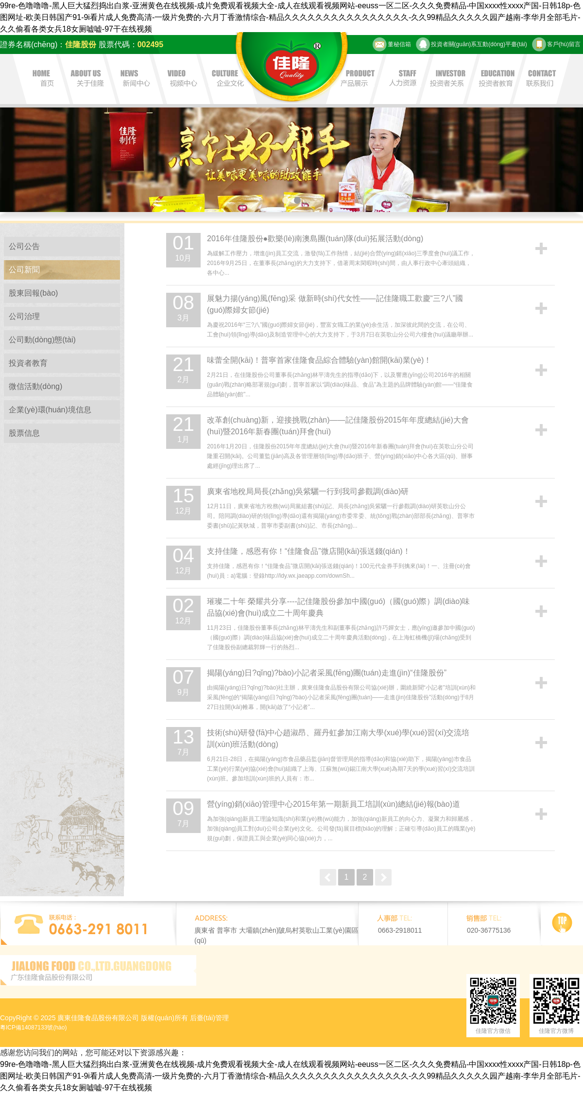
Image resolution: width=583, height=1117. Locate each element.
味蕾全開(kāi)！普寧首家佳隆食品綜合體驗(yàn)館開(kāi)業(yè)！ (319, 360)
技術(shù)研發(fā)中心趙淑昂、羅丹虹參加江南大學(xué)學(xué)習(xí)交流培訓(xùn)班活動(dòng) (338, 738)
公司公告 (24, 246)
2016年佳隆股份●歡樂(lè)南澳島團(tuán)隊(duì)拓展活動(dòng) (315, 238)
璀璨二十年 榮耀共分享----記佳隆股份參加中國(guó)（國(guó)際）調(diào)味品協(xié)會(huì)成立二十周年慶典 (338, 607)
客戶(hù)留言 (556, 44)
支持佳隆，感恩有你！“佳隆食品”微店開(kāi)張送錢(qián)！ (309, 551)
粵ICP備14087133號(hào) (33, 1027)
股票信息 (24, 433)
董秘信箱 (392, 44)
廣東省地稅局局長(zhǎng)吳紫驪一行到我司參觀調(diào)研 (308, 491)
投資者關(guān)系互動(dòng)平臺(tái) (471, 44)
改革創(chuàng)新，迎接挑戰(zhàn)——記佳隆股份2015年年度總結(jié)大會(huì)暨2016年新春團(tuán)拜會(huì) (338, 426)
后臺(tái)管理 (209, 1018)
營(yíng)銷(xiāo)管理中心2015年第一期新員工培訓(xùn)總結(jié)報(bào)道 (333, 804)
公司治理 (24, 316)
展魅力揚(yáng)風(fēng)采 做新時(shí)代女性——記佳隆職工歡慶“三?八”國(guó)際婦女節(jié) (335, 304)
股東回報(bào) (33, 293)
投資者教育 (28, 363)
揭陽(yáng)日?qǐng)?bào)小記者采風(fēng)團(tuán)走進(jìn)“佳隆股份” (326, 673)
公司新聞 (24, 270)
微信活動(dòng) (35, 386)
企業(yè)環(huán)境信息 (50, 410)
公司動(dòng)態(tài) (42, 340)
